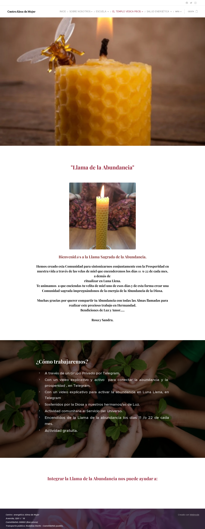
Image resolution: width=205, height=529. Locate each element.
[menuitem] (47, 11)
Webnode (194, 514)
